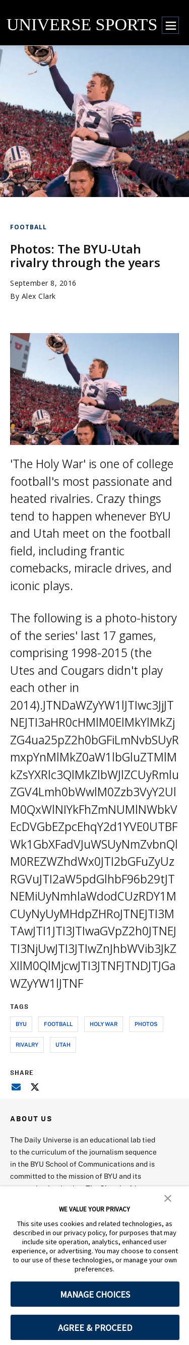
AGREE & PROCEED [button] (95, 1327)
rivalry (27, 1044)
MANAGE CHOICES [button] (95, 1294)
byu (21, 1023)
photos (146, 1023)
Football (28, 227)
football (58, 1023)
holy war (103, 1023)
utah (63, 1044)
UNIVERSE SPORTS (82, 24)
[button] (167, 1197)
